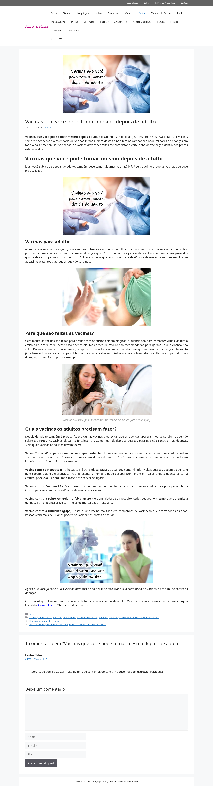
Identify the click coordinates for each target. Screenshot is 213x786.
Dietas (74, 21)
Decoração (88, 21)
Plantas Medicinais (142, 21)
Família (161, 21)
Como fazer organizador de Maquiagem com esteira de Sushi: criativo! (67, 624)
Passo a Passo (132, 3)
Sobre (146, 3)
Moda (180, 13)
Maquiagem (83, 13)
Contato (184, 3)
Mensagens (73, 30)
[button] (52, 39)
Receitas (104, 21)
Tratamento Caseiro (161, 13)
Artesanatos (120, 21)
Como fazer (113, 13)
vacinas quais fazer (87, 617)
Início (54, 13)
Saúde (142, 13)
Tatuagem (56, 30)
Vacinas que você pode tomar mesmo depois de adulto (129, 617)
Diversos (67, 13)
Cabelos (129, 13)
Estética (174, 21)
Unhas (98, 13)
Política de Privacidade (165, 3)
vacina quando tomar (40, 617)
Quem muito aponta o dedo (44, 621)
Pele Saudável (58, 21)
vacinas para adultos (64, 617)
